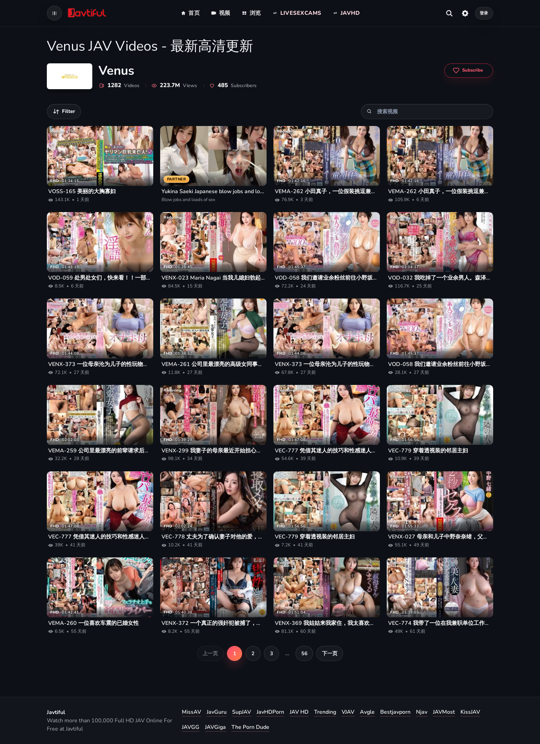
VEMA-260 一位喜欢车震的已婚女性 (93, 623)
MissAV (191, 712)
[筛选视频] (64, 111)
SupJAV (241, 712)
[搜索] (369, 111)
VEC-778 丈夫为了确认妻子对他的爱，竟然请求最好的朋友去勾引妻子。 (213, 537)
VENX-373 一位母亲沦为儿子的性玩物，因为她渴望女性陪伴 (100, 364)
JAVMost (444, 712)
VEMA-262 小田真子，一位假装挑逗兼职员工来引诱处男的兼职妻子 (326, 191)
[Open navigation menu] (54, 13)
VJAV (348, 712)
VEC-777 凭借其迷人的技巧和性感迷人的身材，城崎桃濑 (326, 450)
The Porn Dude (250, 727)
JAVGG (190, 727)
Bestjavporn (395, 712)
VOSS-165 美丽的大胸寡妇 (82, 191)
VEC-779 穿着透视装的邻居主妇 (428, 450)
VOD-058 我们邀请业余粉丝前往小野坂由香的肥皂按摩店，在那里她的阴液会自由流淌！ (326, 278)
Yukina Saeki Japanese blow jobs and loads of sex (213, 191)
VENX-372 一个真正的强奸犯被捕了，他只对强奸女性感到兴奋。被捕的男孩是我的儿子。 (213, 623)
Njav (421, 712)
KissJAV (470, 712)
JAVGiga (215, 727)
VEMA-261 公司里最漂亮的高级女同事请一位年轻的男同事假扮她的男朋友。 (213, 364)
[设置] (465, 13)
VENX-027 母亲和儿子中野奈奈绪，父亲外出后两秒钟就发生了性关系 (440, 537)
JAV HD (299, 712)
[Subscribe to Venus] (468, 70)
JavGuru (217, 712)
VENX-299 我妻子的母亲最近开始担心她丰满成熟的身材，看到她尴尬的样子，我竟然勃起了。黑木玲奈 (213, 450)
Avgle (367, 712)
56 (304, 653)
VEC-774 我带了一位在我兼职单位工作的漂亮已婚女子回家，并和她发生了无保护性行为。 (440, 623)
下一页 (330, 653)
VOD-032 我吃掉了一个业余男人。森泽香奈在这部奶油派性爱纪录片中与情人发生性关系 (440, 278)
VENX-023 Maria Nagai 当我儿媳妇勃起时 (213, 278)
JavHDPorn (270, 712)
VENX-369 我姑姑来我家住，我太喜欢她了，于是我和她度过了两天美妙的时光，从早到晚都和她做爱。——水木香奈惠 (326, 623)
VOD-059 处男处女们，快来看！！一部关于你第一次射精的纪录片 (100, 278)
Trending (325, 712)
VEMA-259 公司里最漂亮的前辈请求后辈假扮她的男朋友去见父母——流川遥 (100, 450)
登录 (484, 13)
